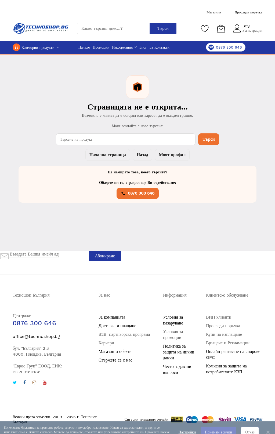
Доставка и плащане (117, 325)
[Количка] (221, 28)
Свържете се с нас (115, 360)
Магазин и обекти (115, 351)
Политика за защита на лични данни (178, 352)
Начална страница (107, 154)
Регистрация (252, 30)
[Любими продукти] (205, 28)
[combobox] (113, 28)
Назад (142, 154)
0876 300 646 (137, 193)
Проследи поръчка (248, 12)
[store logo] (41, 28)
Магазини (214, 12)
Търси (208, 139)
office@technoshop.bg (36, 336)
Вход (246, 26)
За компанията (112, 317)
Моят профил (172, 154)
